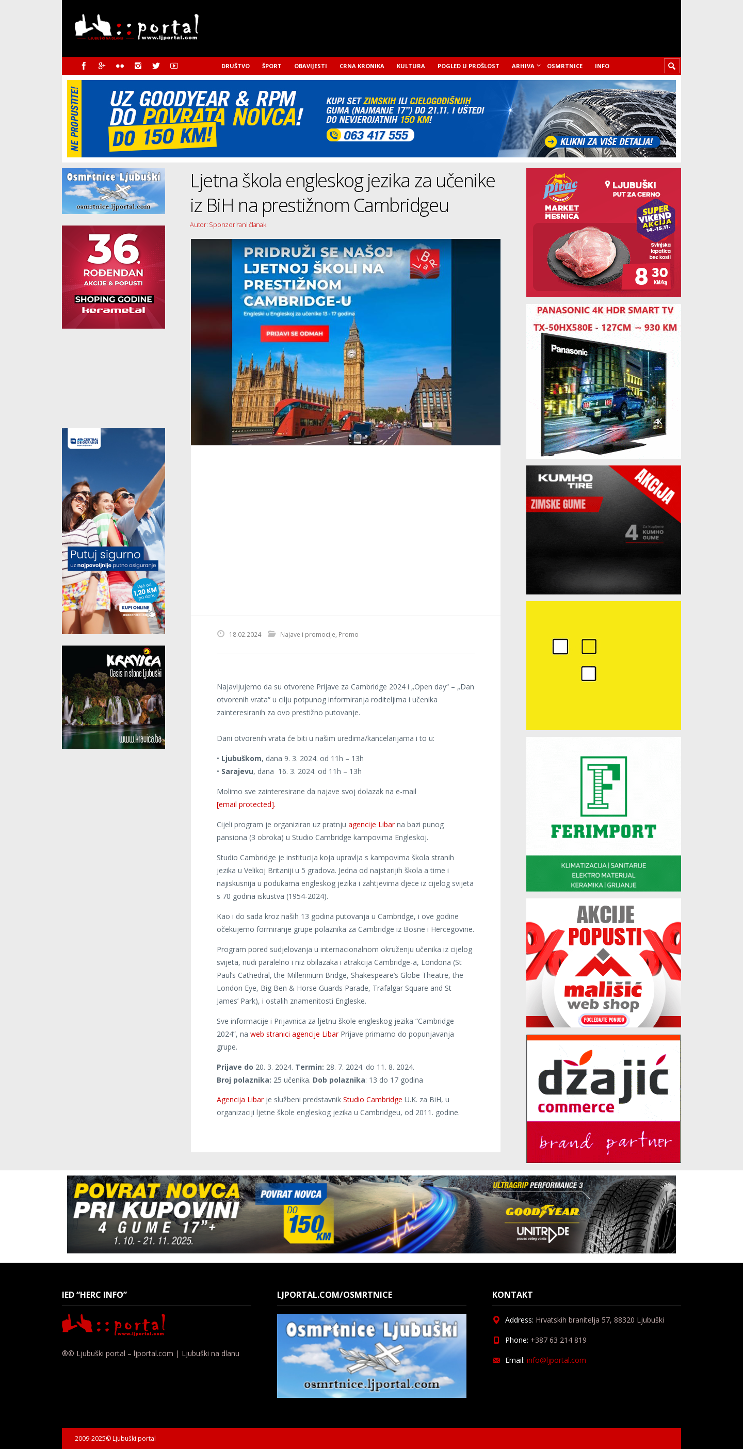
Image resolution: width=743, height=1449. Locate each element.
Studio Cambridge (372, 1099)
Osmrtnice (565, 66)
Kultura (411, 66)
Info (602, 66)
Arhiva (523, 66)
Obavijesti (310, 66)
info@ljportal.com (556, 1360)
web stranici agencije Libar (294, 1034)
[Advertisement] (346, 530)
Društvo (235, 66)
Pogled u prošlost (468, 66)
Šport (272, 66)
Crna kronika (362, 66)
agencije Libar (371, 824)
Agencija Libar (240, 1099)
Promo (348, 634)
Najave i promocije (307, 634)
